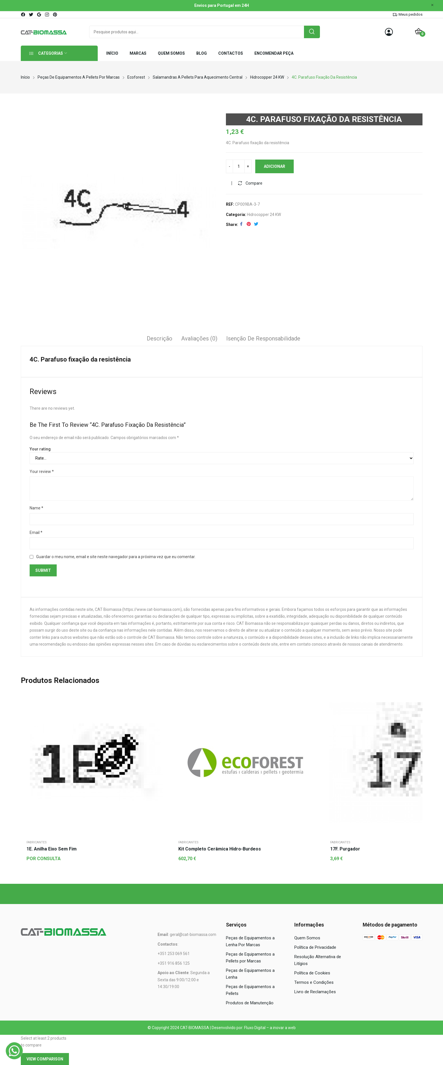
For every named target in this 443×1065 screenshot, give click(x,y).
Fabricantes (36, 842)
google (39, 14)
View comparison (44, 1059)
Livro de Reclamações (315, 991)
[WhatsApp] (14, 1050)
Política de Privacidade (315, 947)
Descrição (159, 338)
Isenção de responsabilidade (263, 338)
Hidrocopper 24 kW (264, 214)
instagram (47, 14)
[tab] (159, 339)
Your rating (40, 449)
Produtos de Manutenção (249, 1002)
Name (36, 508)
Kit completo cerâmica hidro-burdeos (219, 849)
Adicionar (274, 166)
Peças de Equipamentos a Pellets (250, 990)
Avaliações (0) (199, 338)
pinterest (55, 14)
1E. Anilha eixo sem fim (51, 849)
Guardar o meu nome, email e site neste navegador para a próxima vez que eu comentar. (115, 556)
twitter (31, 14)
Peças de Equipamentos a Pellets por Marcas (250, 958)
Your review (42, 471)
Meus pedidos (410, 14)
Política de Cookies (312, 973)
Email (36, 532)
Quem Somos (307, 937)
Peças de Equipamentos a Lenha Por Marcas (250, 941)
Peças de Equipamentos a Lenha (250, 974)
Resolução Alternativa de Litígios (317, 960)
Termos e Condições (314, 982)
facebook (23, 14)
